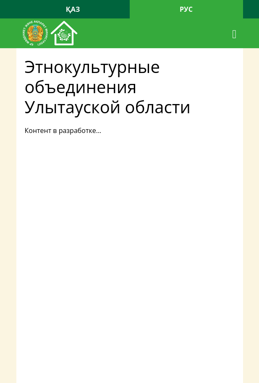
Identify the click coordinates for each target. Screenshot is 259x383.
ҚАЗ (73, 9)
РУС (186, 9)
